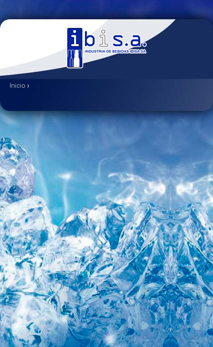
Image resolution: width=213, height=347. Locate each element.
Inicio (18, 85)
